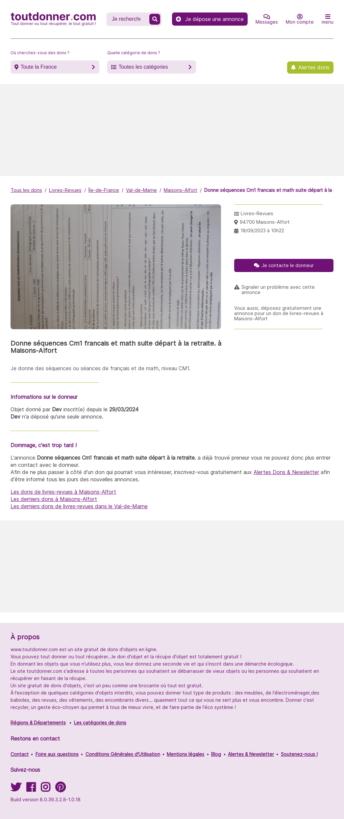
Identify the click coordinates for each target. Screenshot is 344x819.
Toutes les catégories (143, 67)
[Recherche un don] (128, 19)
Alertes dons (314, 67)
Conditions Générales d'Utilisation (123, 754)
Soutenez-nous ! (299, 754)
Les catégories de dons (100, 722)
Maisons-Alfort (180, 190)
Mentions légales (185, 754)
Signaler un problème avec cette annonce (278, 289)
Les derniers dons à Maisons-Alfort (54, 499)
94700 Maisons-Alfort (265, 222)
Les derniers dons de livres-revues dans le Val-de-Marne (79, 506)
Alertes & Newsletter (251, 754)
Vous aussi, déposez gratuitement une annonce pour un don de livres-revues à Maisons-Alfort (278, 313)
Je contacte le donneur (287, 265)
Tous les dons (26, 190)
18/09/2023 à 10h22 (262, 230)
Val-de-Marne (141, 190)
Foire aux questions (57, 754)
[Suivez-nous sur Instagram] (45, 789)
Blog (216, 754)
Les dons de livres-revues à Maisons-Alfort (63, 492)
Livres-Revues (65, 190)
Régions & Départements (38, 722)
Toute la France (38, 67)
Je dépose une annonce (210, 19)
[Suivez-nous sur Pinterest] (60, 789)
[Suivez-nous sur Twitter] (16, 789)
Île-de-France (103, 190)
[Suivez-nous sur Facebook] (31, 789)
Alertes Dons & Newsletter (286, 472)
